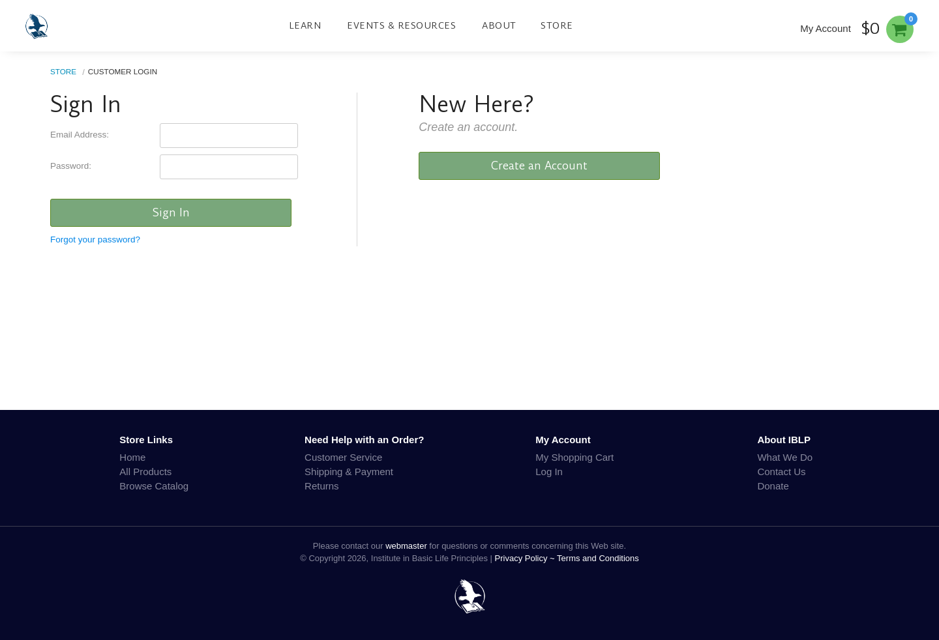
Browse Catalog (153, 485)
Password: (70, 166)
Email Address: (79, 134)
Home (132, 457)
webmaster (406, 546)
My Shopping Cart (574, 457)
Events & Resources (401, 25)
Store (557, 25)
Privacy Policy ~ (526, 558)
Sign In (171, 212)
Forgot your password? (95, 239)
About (499, 25)
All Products (145, 471)
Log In (549, 471)
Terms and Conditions (598, 558)
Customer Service (343, 457)
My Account (825, 28)
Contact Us (781, 471)
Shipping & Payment (349, 471)
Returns (322, 485)
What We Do (784, 457)
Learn (305, 25)
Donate (772, 485)
